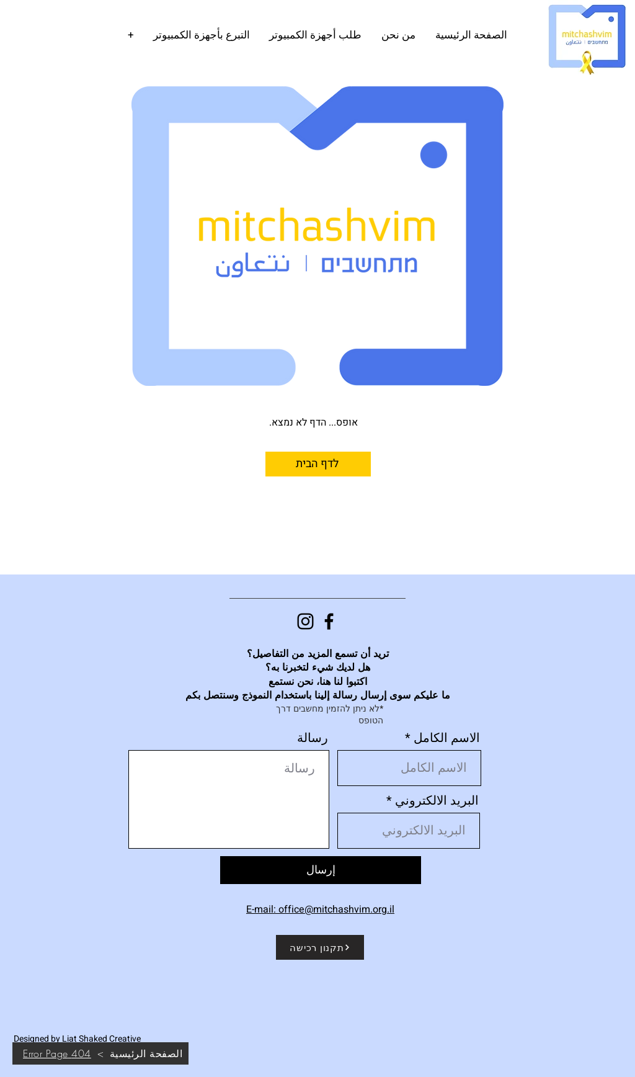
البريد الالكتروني (437, 801)
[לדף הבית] (318, 464)
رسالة (312, 738)
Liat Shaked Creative (101, 1038)
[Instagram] (305, 621)
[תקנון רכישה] (320, 947)
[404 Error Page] (57, 1053)
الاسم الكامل (447, 738)
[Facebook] (329, 621)
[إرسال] (320, 870)
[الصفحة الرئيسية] (146, 1053)
